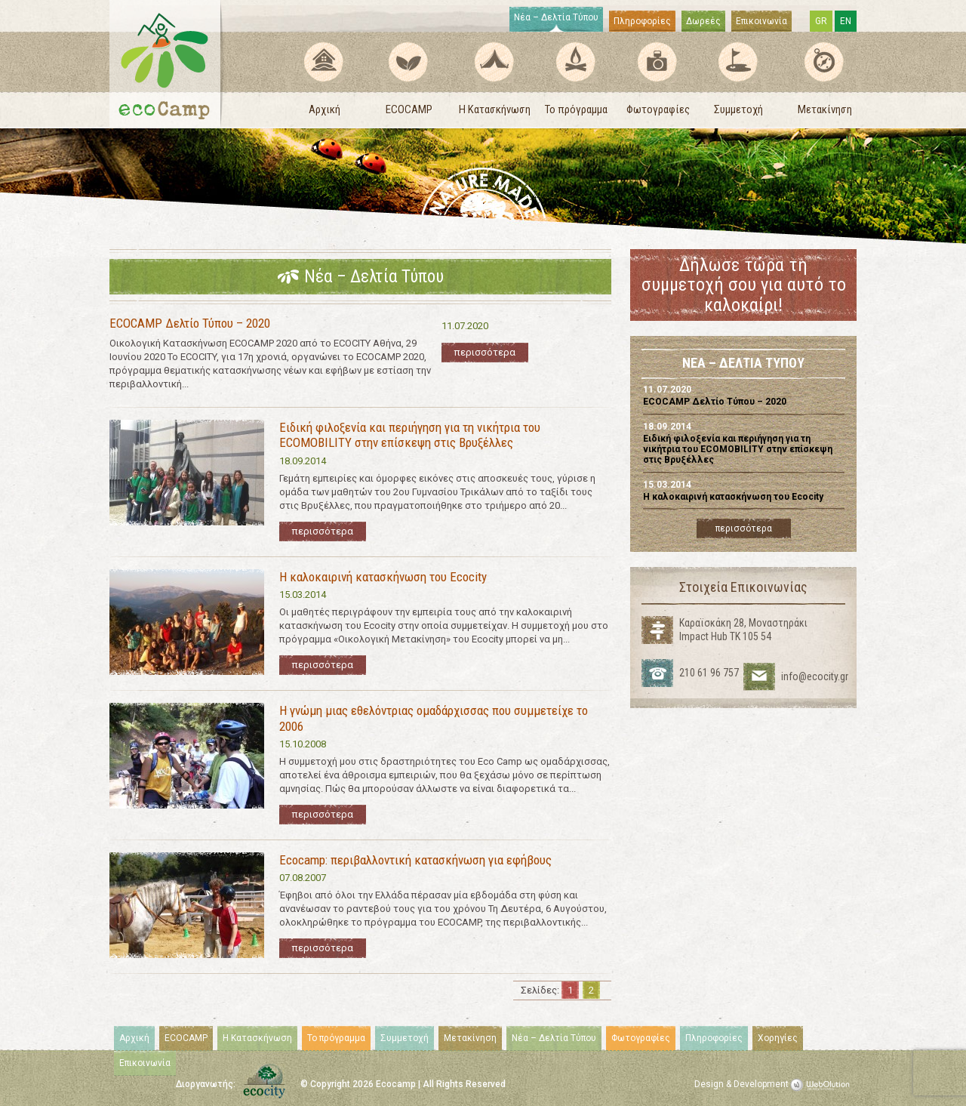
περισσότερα (484, 352)
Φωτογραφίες (658, 109)
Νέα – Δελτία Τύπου (556, 17)
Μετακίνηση (825, 109)
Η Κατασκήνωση (495, 109)
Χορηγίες (778, 1038)
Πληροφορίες (642, 21)
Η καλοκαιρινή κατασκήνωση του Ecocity (383, 576)
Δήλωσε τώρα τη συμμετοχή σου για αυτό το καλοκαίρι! (743, 285)
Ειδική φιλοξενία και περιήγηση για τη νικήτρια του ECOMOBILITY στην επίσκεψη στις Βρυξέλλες (409, 435)
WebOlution (823, 1084)
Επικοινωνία (761, 21)
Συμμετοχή (738, 109)
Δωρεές (703, 21)
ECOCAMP (409, 109)
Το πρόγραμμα (576, 109)
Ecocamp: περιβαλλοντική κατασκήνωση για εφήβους (415, 859)
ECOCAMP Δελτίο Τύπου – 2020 (189, 323)
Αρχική (324, 109)
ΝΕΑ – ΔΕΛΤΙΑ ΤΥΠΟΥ (743, 363)
